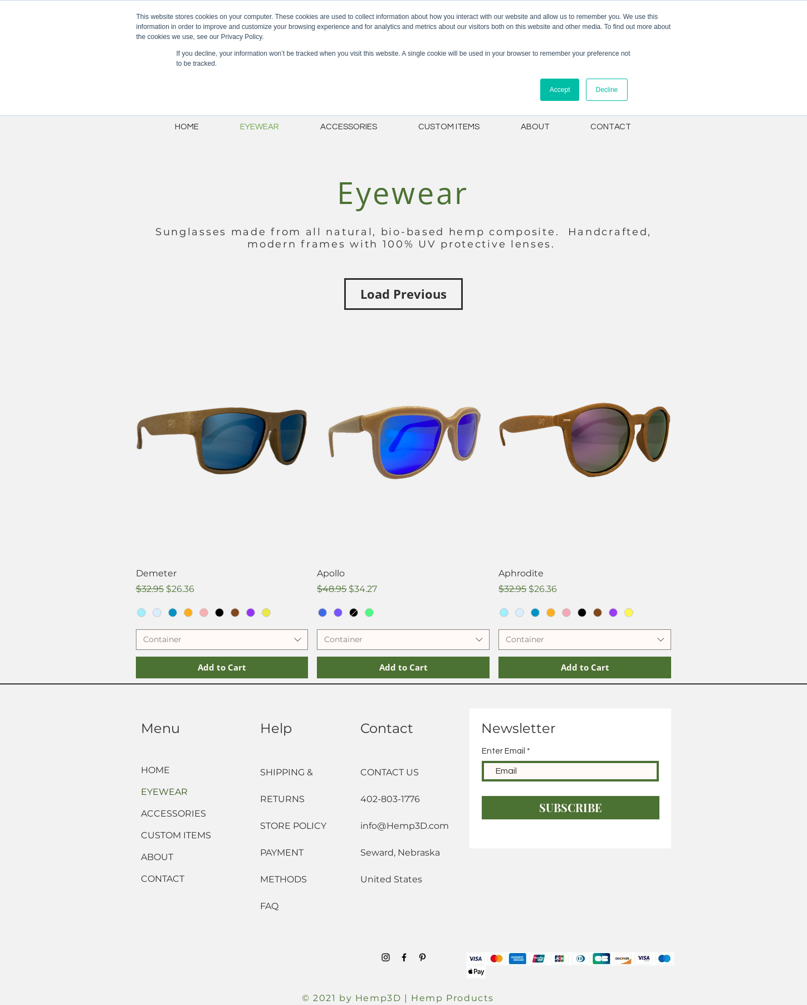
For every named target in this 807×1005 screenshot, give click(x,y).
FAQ (269, 906)
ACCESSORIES (173, 813)
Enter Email (503, 751)
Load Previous (403, 293)
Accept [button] (560, 90)
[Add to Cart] (222, 667)
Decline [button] (606, 90)
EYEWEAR (164, 791)
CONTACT (162, 878)
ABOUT (157, 857)
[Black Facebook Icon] (404, 957)
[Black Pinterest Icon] (422, 957)
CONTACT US (389, 772)
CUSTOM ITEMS (176, 835)
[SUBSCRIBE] (570, 807)
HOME (155, 770)
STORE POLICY (294, 825)
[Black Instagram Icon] (385, 957)
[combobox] (222, 639)
